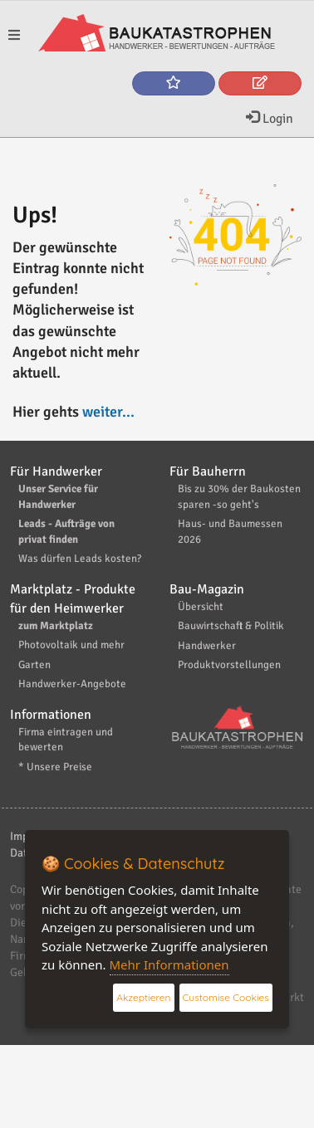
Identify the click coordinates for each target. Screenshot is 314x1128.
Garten (34, 664)
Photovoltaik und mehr (71, 645)
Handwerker (207, 645)
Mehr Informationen (169, 964)
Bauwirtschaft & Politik (231, 625)
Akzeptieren (143, 997)
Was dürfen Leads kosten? (79, 558)
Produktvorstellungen (229, 664)
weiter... (108, 412)
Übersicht (200, 606)
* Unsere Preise (55, 767)
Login (269, 118)
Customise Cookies (226, 997)
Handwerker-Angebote (72, 684)
